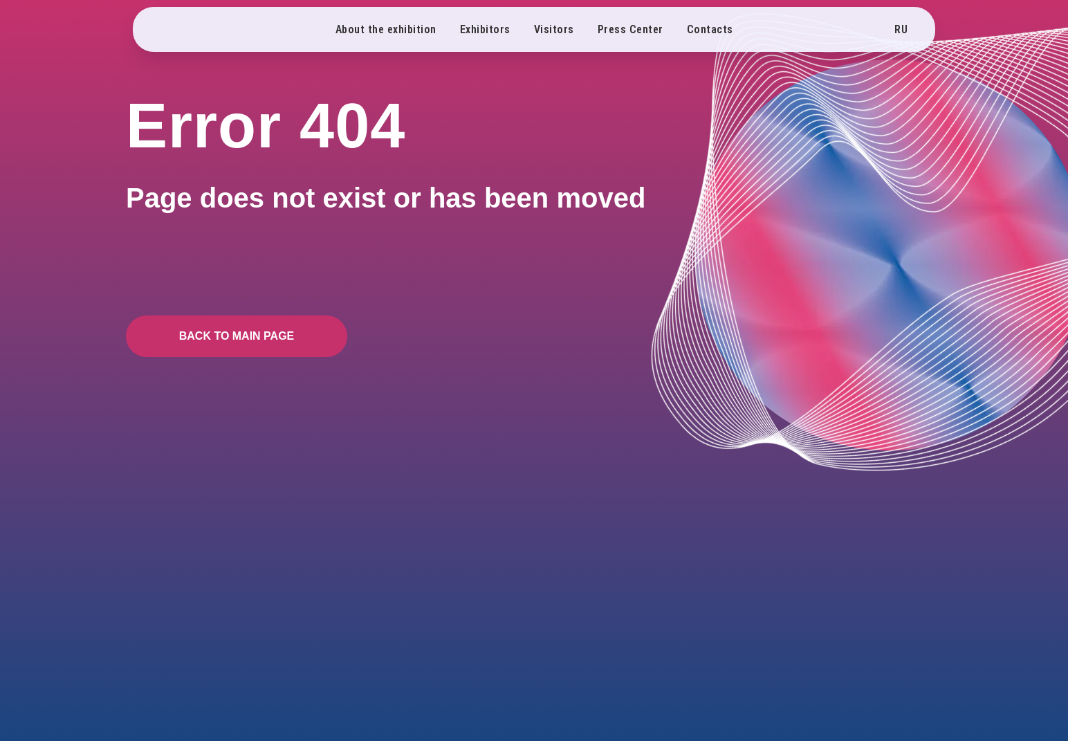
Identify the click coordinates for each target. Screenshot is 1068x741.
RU (901, 29)
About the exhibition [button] (385, 29)
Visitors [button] (554, 29)
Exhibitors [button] (485, 29)
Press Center (630, 29)
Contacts (710, 29)
